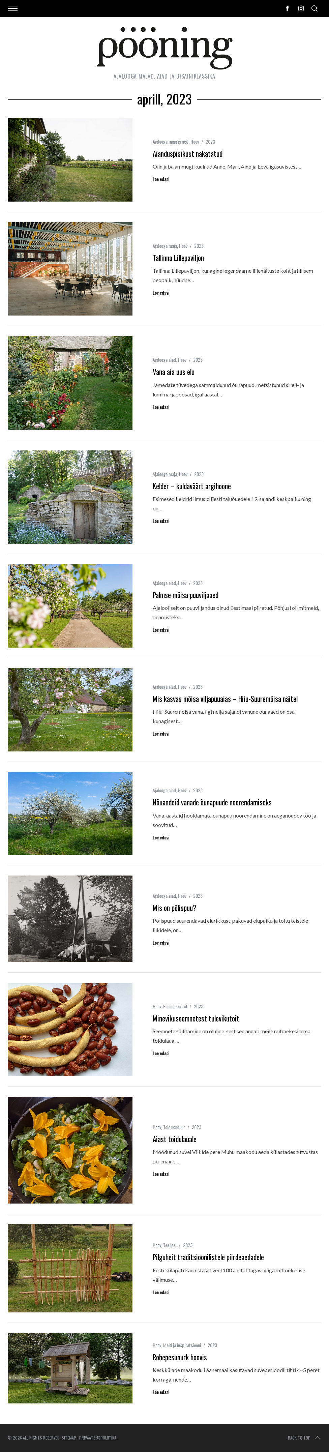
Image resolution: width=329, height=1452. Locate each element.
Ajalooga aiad (164, 359)
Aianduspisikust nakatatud (187, 153)
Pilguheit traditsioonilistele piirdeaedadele (208, 1257)
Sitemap (69, 1438)
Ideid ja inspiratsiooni (182, 1345)
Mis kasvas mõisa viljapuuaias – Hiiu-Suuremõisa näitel (225, 698)
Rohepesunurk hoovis (180, 1357)
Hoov (194, 141)
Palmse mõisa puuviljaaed (185, 595)
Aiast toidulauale (175, 1139)
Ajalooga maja (165, 245)
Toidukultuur (174, 1126)
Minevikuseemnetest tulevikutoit (196, 1018)
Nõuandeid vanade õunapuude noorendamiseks (212, 802)
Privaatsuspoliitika (97, 1438)
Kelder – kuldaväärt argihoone (192, 486)
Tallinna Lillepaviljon (178, 258)
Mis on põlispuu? (174, 907)
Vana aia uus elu (174, 371)
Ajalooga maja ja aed (170, 141)
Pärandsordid (175, 1006)
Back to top (304, 1438)
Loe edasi (161, 179)
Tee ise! (169, 1244)
